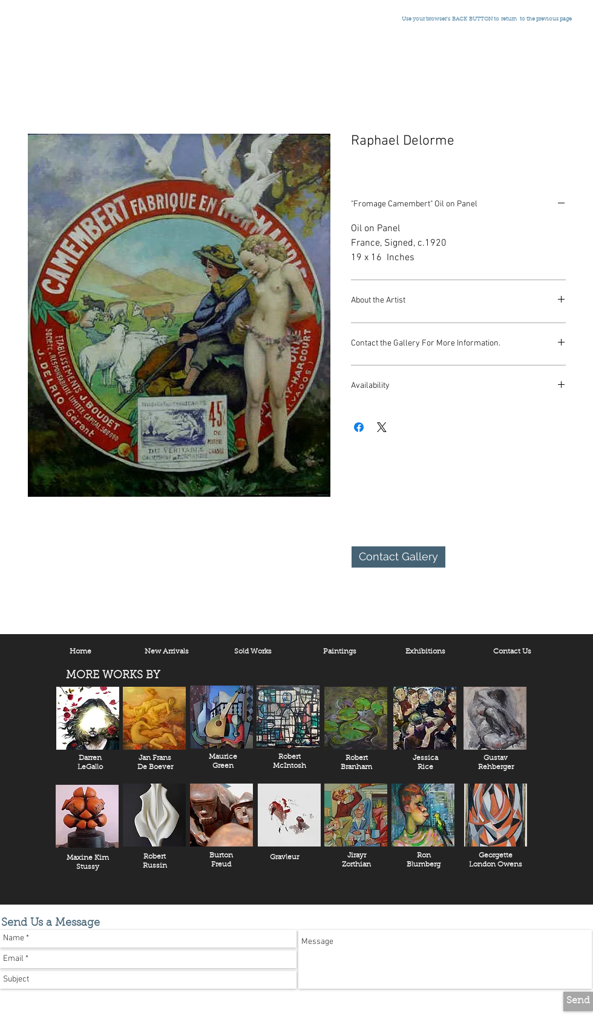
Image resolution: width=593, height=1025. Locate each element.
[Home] (80, 652)
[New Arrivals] (166, 652)
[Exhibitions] (425, 652)
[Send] (578, 1001)
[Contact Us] (512, 652)
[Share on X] (382, 427)
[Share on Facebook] (359, 427)
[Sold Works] (253, 652)
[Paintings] (339, 652)
